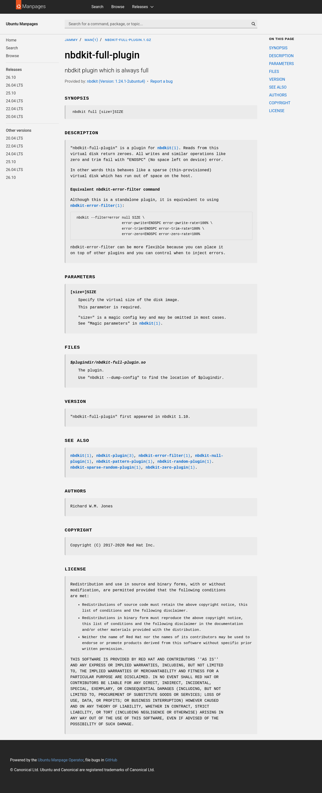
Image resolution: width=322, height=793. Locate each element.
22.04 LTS (14, 108)
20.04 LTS (14, 116)
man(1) (91, 39)
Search (97, 6)
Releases (140, 6)
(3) (115, 456)
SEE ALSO (277, 87)
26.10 (11, 77)
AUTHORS (278, 95)
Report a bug (161, 81)
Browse (117, 6)
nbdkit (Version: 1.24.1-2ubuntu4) (116, 81)
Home (11, 40)
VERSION (277, 79)
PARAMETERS (281, 63)
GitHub (111, 760)
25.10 (11, 93)
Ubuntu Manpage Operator (61, 760)
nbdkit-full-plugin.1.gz (128, 39)
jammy (71, 39)
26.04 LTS (14, 85)
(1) (167, 148)
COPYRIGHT (279, 103)
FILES (274, 71)
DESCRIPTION (281, 55)
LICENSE (276, 110)
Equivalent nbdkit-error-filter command (115, 189)
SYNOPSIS (278, 48)
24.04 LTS (14, 101)
